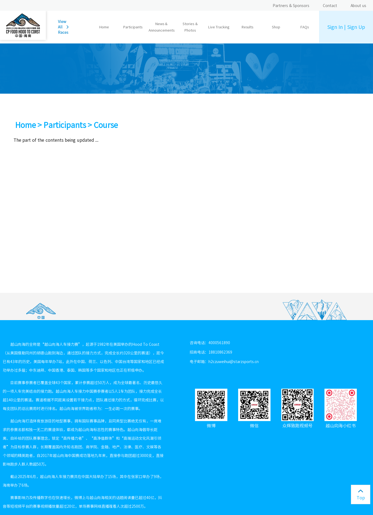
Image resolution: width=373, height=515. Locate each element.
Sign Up (356, 27)
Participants (64, 125)
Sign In (335, 27)
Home (104, 27)
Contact (330, 6)
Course (106, 125)
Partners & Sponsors (291, 6)
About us (358, 6)
